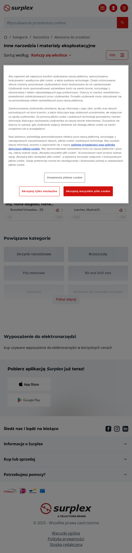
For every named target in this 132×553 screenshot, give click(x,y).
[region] (66, 134)
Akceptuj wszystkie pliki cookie (88, 191)
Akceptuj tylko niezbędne (39, 191)
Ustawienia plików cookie (64, 177)
